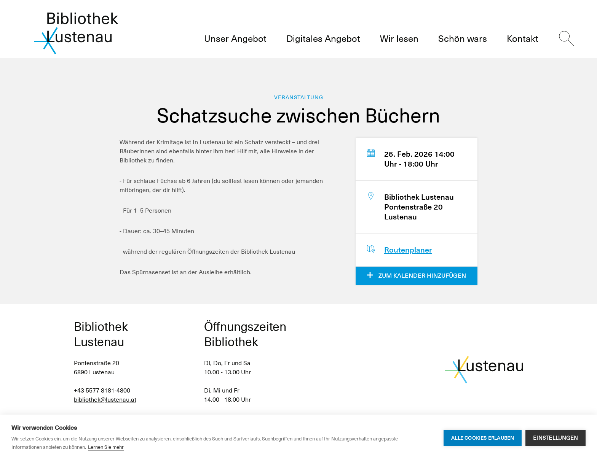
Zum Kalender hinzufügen (416, 275)
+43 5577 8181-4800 (102, 390)
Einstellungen (555, 437)
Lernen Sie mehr (106, 447)
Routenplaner (408, 249)
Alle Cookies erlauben (482, 438)
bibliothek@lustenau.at (105, 399)
